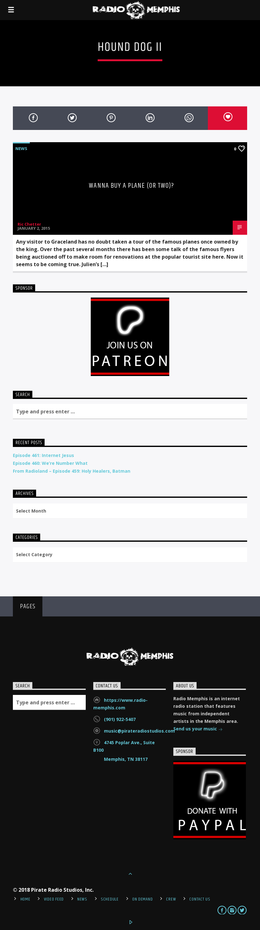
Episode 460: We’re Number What (50, 463)
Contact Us (199, 899)
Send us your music (198, 729)
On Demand (142, 899)
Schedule (110, 899)
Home (25, 899)
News (21, 148)
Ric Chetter (29, 224)
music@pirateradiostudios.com (139, 731)
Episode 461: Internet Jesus (43, 455)
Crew (171, 899)
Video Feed (54, 899)
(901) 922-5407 (120, 719)
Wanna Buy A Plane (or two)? (131, 185)
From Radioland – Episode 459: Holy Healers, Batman (71, 471)
